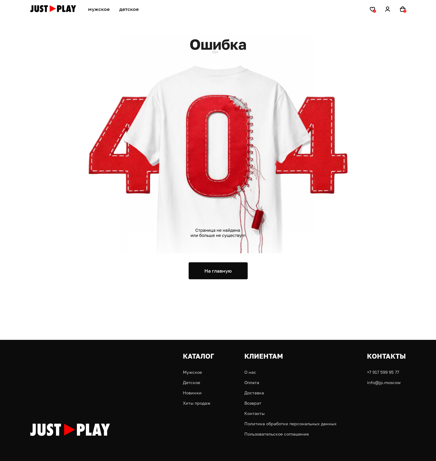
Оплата (251, 382)
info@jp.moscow (384, 382)
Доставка (254, 392)
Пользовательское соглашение (276, 433)
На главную (218, 271)
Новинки (192, 392)
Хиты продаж (196, 403)
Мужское (192, 372)
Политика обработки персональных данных (290, 423)
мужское (99, 9)
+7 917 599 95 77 (383, 372)
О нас (250, 372)
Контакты (254, 413)
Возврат (252, 403)
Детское (191, 382)
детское (129, 9)
